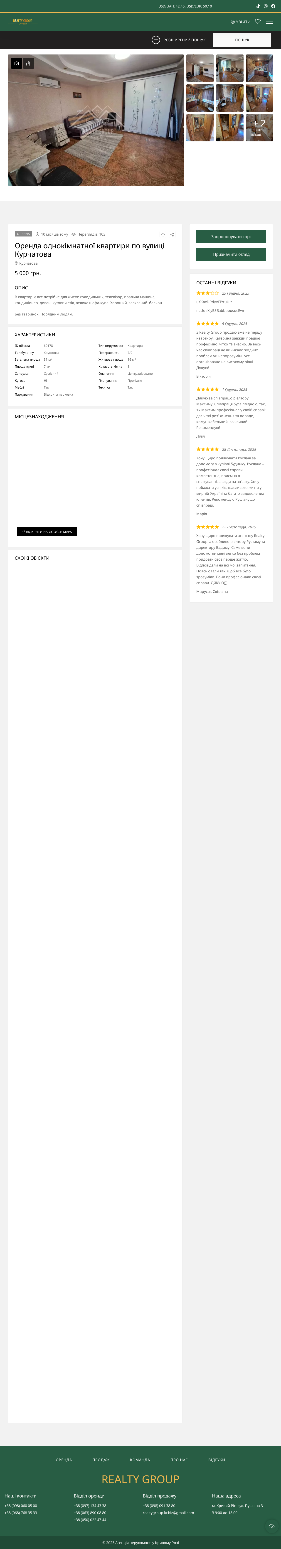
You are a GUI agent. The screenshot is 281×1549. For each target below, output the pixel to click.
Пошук (242, 39)
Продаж (101, 1459)
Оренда (64, 1459)
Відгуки (216, 1459)
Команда (140, 1459)
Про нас (179, 1459)
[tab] (16, 63)
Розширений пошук (182, 39)
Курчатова (26, 263)
